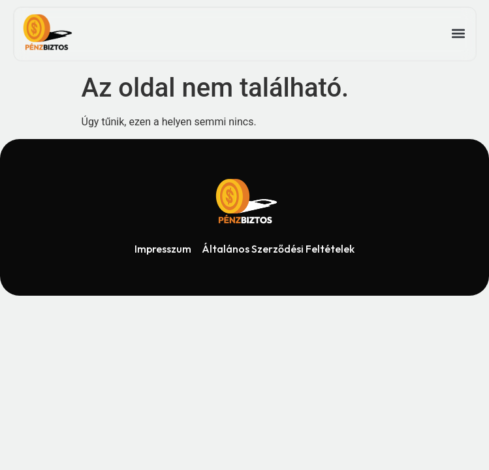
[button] (458, 33)
